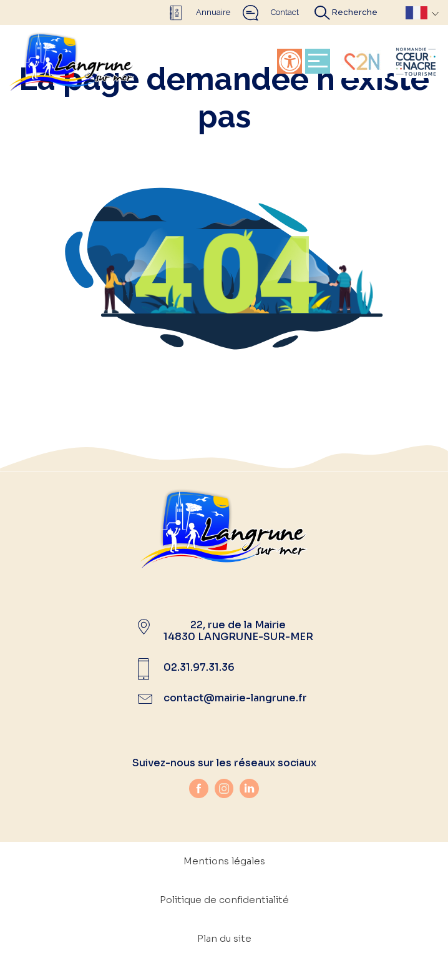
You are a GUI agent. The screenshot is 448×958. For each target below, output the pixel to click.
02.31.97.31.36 (199, 667)
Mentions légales (224, 861)
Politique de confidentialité (224, 900)
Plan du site (224, 938)
